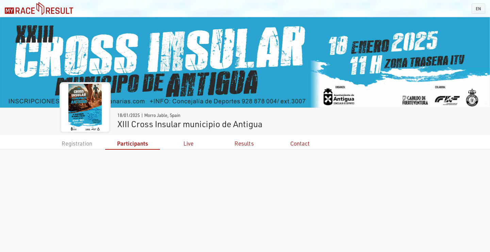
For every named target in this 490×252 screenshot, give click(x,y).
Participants (132, 143)
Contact (300, 143)
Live (188, 143)
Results (244, 143)
